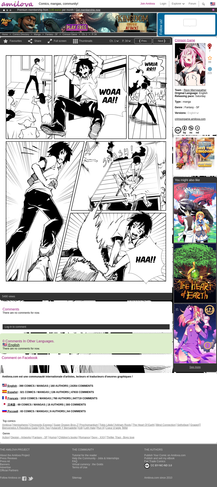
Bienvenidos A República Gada (20, 427)
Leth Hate (89, 427)
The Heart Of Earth (143, 424)
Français (10, 398)
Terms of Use (79, 467)
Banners (5, 464)
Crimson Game (70, 34)
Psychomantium (89, 424)
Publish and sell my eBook (159, 458)
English (11, 345)
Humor (53, 437)
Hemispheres (20, 424)
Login (163, 3)
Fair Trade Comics (154, 461)
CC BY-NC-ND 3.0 (158, 465)
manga (37, 34)
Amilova (6, 424)
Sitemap (77, 477)
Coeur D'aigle (113, 427)
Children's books (67, 437)
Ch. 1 (84, 34)
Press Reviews (8, 458)
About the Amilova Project (14, 455)
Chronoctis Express (41, 424)
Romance (84, 437)
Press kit (5, 461)
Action (5, 437)
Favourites (16, 40)
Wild (124, 427)
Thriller (110, 437)
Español (10, 392)
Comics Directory (21, 34)
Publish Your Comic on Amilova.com (165, 455)
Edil (80, 427)
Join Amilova (147, 3)
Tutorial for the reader (84, 455)
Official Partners (9, 470)
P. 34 (94, 34)
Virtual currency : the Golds (87, 464)
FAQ (74, 461)
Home (5, 34)
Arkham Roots (123, 424)
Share (37, 40)
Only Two (44, 427)
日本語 (8, 404)
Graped (194, 424)
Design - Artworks (21, 437)
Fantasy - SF (51, 34)
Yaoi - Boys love (125, 437)
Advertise (5, 467)
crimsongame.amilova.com (190, 119)
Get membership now (88, 9)
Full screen (60, 40)
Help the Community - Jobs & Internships (95, 458)
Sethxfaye (183, 424)
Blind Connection (166, 424)
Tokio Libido (106, 424)
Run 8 (100, 427)
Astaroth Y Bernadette (64, 427)
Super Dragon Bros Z (66, 424)
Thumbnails (85, 40)
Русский (10, 411)
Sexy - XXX (98, 437)
